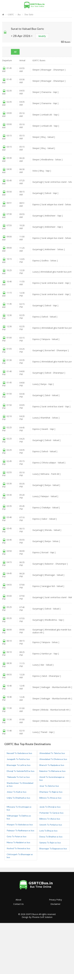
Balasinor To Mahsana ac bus (52, 771)
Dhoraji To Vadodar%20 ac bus (20, 771)
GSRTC (11, 15)
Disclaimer (55, 904)
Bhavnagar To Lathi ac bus (19, 765)
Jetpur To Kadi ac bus (16, 792)
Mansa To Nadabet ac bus (18, 842)
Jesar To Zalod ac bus (49, 786)
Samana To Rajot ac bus (50, 842)
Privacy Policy (55, 899)
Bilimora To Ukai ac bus (49, 818)
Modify (42, 36)
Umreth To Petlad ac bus (50, 824)
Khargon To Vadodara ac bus (20, 824)
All (15, 51)
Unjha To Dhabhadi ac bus (18, 798)
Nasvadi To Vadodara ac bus (19, 753)
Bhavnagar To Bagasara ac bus (53, 848)
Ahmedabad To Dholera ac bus (53, 759)
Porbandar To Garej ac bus (51, 812)
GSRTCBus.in (32, 914)
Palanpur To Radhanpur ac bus (20, 830)
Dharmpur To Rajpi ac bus (50, 792)
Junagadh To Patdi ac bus (18, 759)
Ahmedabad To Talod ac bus (52, 753)
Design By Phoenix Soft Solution (37, 917)
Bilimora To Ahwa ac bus (50, 798)
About (18, 899)
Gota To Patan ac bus (16, 836)
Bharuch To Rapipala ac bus (51, 765)
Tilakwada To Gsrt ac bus (18, 777)
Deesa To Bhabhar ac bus (50, 836)
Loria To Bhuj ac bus (48, 830)
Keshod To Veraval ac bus (18, 848)
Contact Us (18, 904)
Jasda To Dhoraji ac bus (50, 807)
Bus (19, 15)
